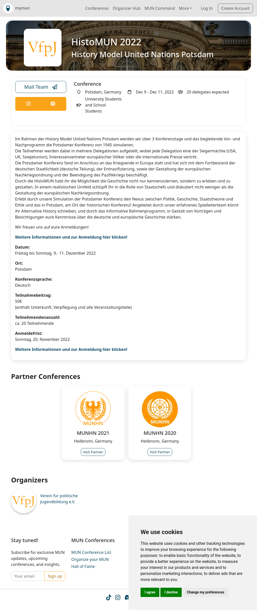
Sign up (55, 576)
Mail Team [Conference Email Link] (40, 87)
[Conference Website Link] (52, 104)
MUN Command (160, 8)
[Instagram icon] (117, 598)
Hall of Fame (83, 566)
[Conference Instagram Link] (28, 104)
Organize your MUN (90, 559)
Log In (207, 8)
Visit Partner (93, 452)
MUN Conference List (91, 552)
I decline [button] (171, 592)
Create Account (235, 8)
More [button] (184, 8)
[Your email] (28, 576)
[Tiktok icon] (108, 598)
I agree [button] (150, 592)
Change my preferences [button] (205, 592)
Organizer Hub (127, 8)
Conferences (97, 8)
